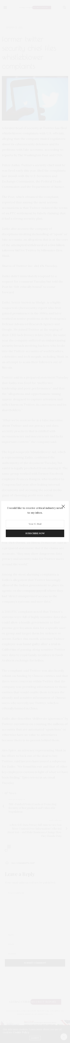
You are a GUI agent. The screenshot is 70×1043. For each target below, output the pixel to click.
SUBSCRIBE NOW (35, 533)
